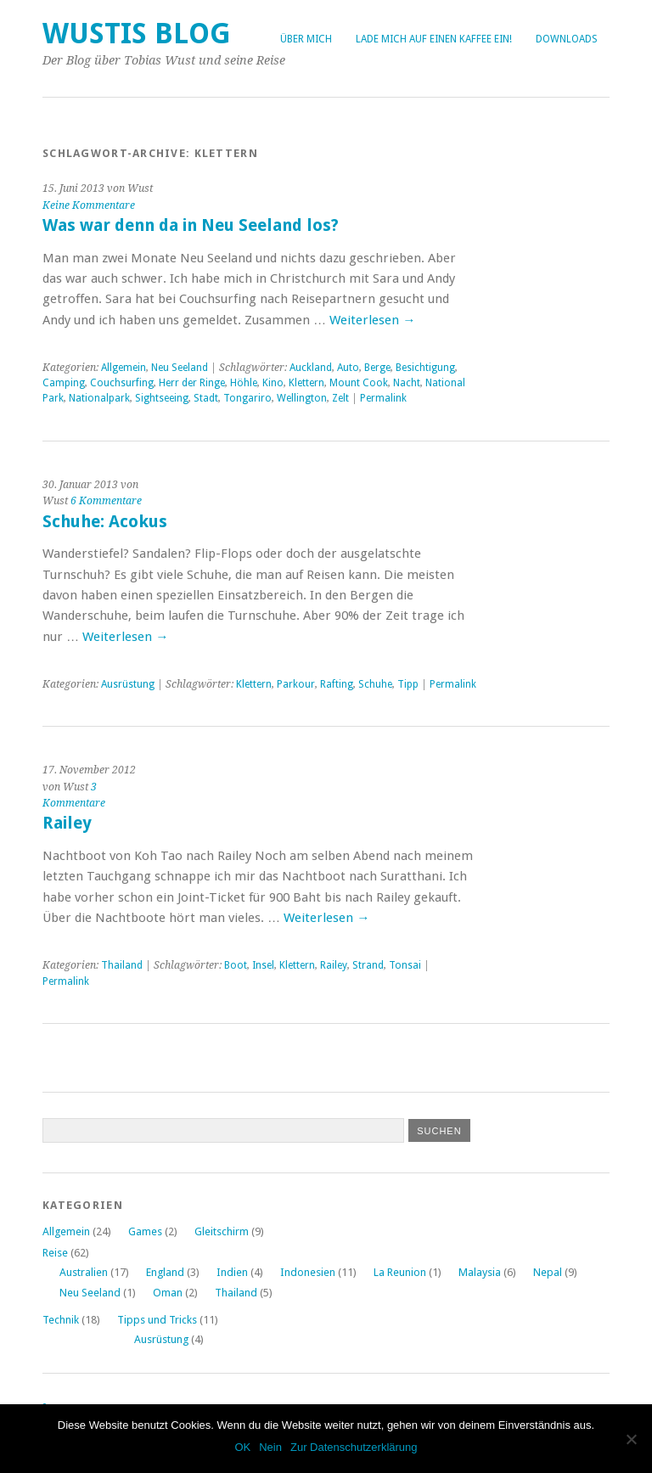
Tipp (408, 684)
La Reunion (400, 1272)
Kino (273, 383)
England (165, 1272)
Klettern (306, 383)
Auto (348, 368)
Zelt (340, 398)
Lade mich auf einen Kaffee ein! (434, 39)
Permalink (383, 398)
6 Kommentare (106, 501)
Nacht (406, 383)
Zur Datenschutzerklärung (354, 1447)
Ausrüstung (128, 684)
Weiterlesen (372, 320)
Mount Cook (358, 383)
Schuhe (375, 684)
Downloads (567, 39)
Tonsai (405, 965)
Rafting (336, 684)
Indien (232, 1272)
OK (242, 1447)
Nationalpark (99, 398)
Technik (60, 1319)
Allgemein (123, 368)
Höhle (243, 383)
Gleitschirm (221, 1231)
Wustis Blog (136, 33)
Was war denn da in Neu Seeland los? (190, 225)
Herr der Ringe (192, 383)
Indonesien (307, 1272)
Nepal (547, 1272)
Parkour (296, 684)
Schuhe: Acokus (104, 521)
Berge (377, 368)
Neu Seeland (179, 368)
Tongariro (247, 398)
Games (145, 1231)
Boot (235, 965)
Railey (67, 823)
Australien (83, 1272)
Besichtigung (425, 368)
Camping (63, 383)
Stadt (206, 398)
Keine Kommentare (88, 205)
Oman (168, 1292)
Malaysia (479, 1272)
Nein (270, 1447)
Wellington (302, 398)
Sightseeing (161, 398)
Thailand (122, 965)
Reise (55, 1252)
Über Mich (306, 39)
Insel (263, 965)
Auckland (310, 368)
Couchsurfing (122, 383)
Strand (368, 965)
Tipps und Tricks (157, 1319)
